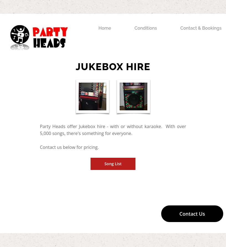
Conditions (146, 28)
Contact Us (192, 213)
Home (104, 28)
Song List (113, 163)
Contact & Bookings (201, 28)
